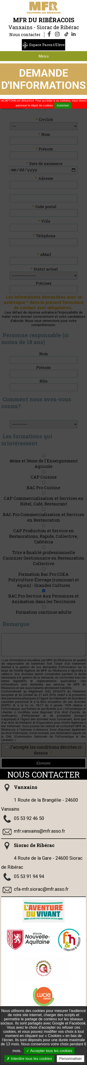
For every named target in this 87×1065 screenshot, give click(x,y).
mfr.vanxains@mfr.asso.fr (39, 832)
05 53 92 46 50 (29, 819)
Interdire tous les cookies (29, 1059)
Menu (44, 56)
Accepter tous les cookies (49, 1051)
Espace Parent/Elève (47, 44)
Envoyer (43, 764)
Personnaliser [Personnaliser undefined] (70, 1059)
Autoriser (63, 105)
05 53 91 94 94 (29, 877)
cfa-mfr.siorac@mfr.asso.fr (41, 890)
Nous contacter (25, 34)
